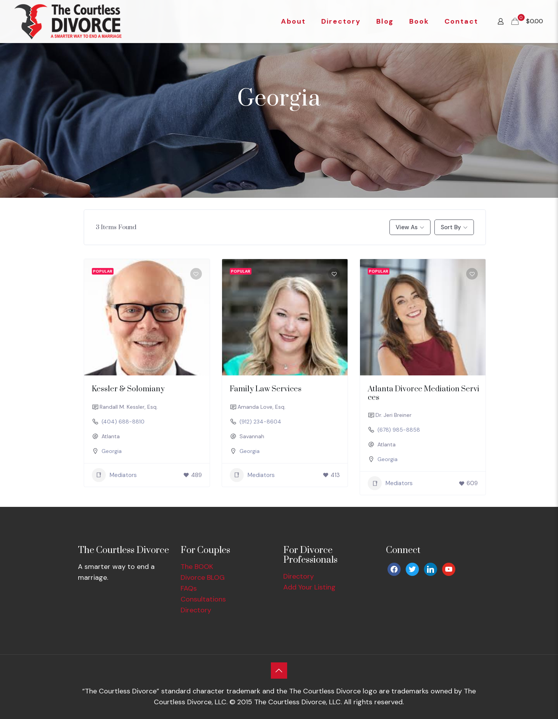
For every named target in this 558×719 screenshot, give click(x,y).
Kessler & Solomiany (128, 389)
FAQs (189, 588)
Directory (196, 610)
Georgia (112, 451)
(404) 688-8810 (123, 421)
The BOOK (197, 566)
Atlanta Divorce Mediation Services (423, 393)
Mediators (114, 475)
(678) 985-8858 (398, 429)
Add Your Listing (309, 587)
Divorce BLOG (203, 577)
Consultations (203, 599)
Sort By (451, 227)
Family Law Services (265, 389)
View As (407, 227)
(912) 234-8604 (260, 421)
